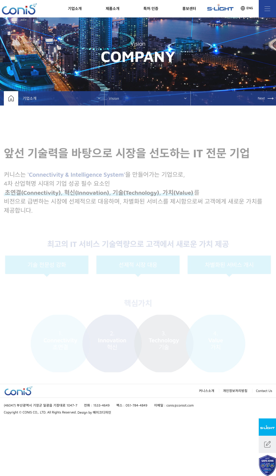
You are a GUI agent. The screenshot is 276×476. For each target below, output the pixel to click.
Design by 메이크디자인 (94, 412)
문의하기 (267, 444)
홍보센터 (189, 8)
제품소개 (112, 8)
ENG (249, 8)
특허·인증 (151, 8)
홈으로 (11, 98)
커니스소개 (206, 391)
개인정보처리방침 (235, 391)
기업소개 (75, 8)
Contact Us (264, 391)
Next (261, 98)
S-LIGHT (267, 427)
